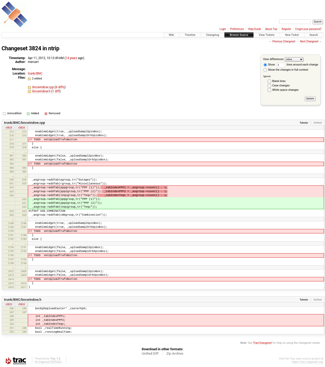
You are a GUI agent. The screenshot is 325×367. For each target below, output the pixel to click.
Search (314, 35)
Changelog (212, 35)
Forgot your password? (308, 29)
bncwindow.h (42, 91)
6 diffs (60, 87)
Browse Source (239, 35)
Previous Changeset (283, 41)
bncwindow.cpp (44, 87)
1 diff (56, 91)
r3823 (9, 127)
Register (286, 29)
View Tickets (267, 35)
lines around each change (297, 64)
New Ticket (292, 35)
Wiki (171, 35)
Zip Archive (175, 353)
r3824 (21, 127)
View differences (273, 59)
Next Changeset (309, 41)
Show (269, 64)
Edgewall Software (50, 362)
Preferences (237, 29)
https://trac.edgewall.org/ (307, 362)
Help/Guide (254, 29)
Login (223, 29)
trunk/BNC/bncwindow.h (22, 299)
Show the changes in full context (286, 69)
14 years (71, 58)
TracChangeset (262, 343)
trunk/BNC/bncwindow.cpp (24, 123)
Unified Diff (150, 353)
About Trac (271, 29)
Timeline (190, 35)
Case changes (281, 85)
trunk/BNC (35, 73)
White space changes (285, 90)
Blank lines (279, 81)
